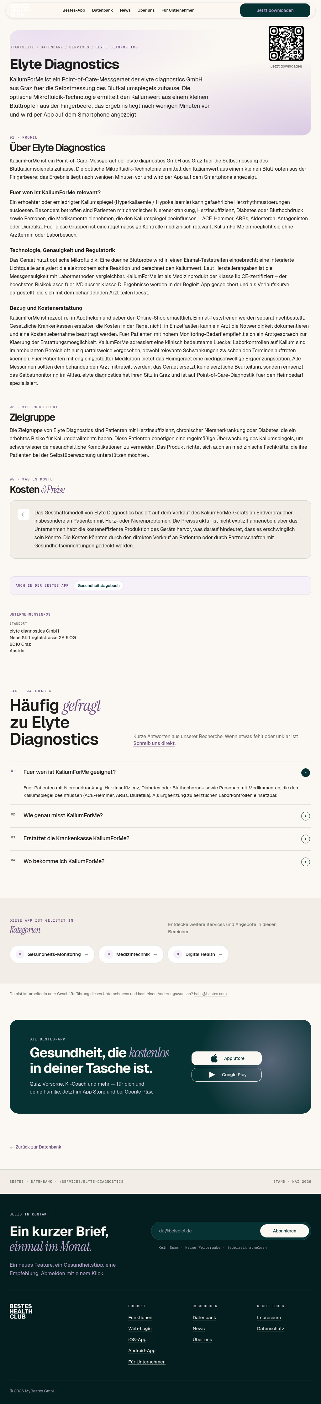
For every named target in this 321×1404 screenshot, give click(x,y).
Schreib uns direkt (154, 743)
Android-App (141, 1350)
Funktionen (140, 1317)
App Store (227, 1058)
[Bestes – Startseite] (23, 11)
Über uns (146, 11)
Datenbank (102, 11)
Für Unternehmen (177, 11)
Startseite (22, 47)
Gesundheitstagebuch (99, 585)
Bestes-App (73, 11)
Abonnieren (284, 1231)
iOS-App (137, 1339)
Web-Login (140, 1328)
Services (79, 47)
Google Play (227, 1075)
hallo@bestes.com (210, 993)
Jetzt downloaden (272, 11)
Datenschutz (270, 1328)
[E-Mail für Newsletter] (209, 1231)
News (125, 11)
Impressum (269, 1317)
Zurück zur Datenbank (35, 1147)
